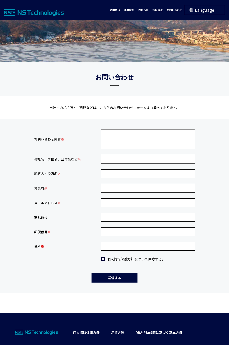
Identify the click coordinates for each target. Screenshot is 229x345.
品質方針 (116, 332)
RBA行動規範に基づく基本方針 (157, 332)
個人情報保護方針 (120, 258)
